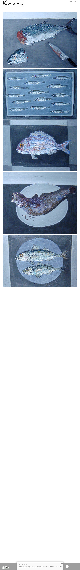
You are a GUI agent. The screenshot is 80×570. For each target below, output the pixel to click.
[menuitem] (71, 1)
